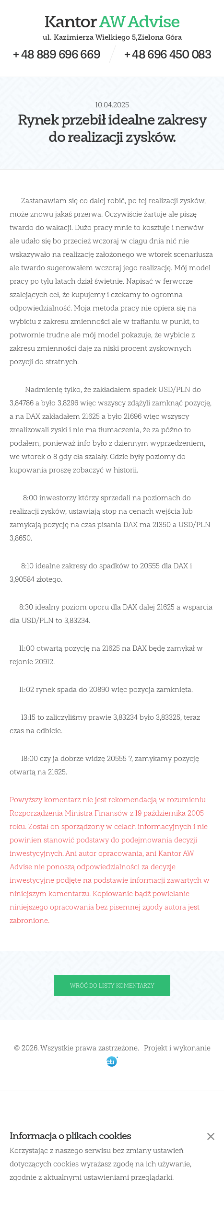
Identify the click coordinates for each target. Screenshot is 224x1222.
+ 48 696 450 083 (167, 53)
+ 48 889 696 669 (56, 53)
